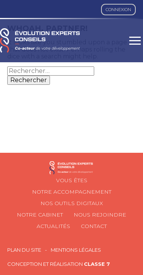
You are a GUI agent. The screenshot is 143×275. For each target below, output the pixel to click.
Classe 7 (97, 264)
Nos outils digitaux (71, 203)
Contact (94, 226)
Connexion (118, 9)
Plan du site (24, 250)
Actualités (53, 226)
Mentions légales (76, 250)
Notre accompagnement (71, 191)
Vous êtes (71, 180)
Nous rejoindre (100, 214)
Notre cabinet (40, 214)
